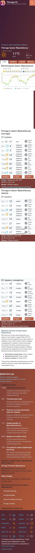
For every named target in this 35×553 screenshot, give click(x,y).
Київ (2, 515)
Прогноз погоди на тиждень (9, 377)
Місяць (31, 61)
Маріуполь (22, 532)
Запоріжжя (5, 523)
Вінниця (22, 536)
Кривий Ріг (23, 527)
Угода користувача (8, 546)
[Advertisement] (17, 24)
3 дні (4, 61)
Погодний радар (9, 495)
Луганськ (4, 536)
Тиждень (13, 61)
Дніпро (21, 519)
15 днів (22, 61)
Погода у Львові (9, 503)
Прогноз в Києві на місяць (12, 499)
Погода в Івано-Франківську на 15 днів (12, 379)
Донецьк (22, 523)
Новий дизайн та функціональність (14, 424)
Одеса (3, 519)
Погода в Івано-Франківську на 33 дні (16, 187)
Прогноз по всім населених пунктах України (18, 411)
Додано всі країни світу (16, 436)
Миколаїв (4, 532)
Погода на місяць (5, 381)
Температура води (14, 399)
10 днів (16, 177)
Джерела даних (6, 549)
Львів (3, 527)
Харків (21, 515)
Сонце (3, 180)
